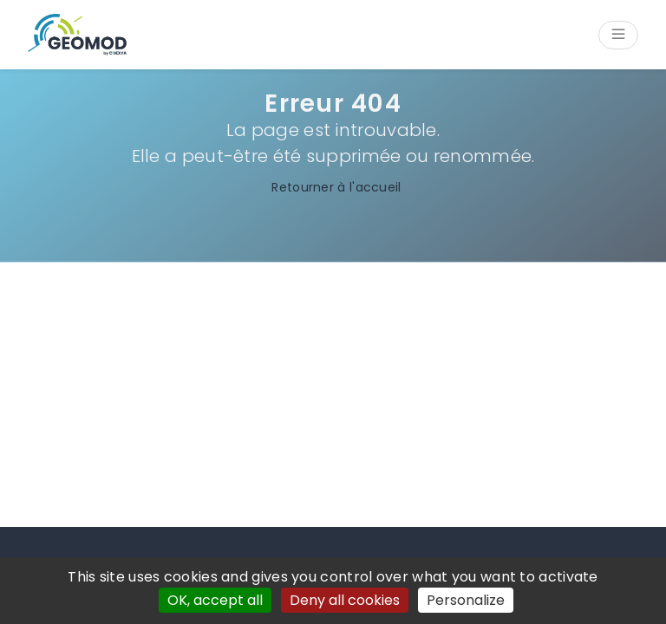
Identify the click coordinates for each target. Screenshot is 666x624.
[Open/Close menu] (618, 35)
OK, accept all (215, 600)
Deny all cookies (345, 600)
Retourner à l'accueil (332, 187)
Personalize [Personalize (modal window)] (466, 600)
